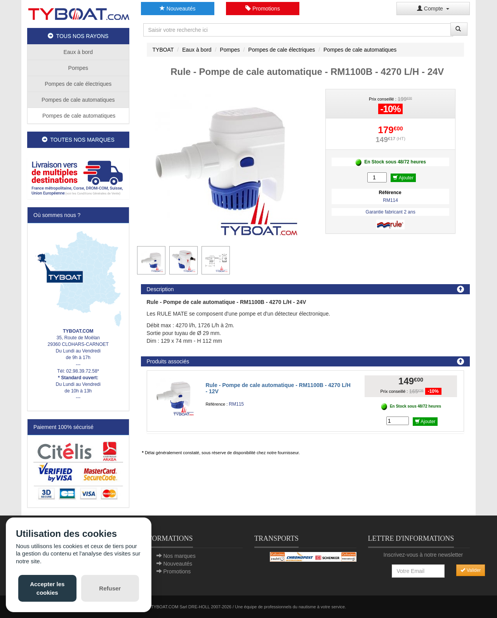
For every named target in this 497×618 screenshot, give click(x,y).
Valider (471, 570)
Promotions (262, 8)
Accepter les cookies (47, 588)
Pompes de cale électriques (78, 84)
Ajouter (403, 178)
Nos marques (179, 556)
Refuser (110, 588)
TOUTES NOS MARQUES (78, 140)
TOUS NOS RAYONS (78, 36)
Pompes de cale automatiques (78, 100)
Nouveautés (178, 8)
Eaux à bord (78, 52)
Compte (433, 8)
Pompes (78, 68)
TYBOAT (163, 50)
